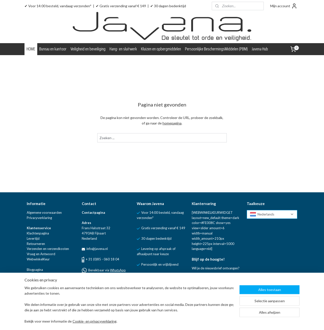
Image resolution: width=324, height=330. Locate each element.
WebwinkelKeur (38, 259)
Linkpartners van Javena (44, 280)
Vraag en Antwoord (41, 254)
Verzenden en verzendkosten (48, 249)
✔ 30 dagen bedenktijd (168, 6)
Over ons (33, 275)
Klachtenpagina (38, 233)
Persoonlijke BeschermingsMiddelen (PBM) (216, 49)
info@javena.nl (97, 249)
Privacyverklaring (39, 218)
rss (182, 321)
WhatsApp (118, 270)
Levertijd (33, 238)
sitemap (173, 321)
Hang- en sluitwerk (123, 49)
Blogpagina (35, 270)
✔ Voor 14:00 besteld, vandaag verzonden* (58, 6)
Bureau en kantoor (52, 49)
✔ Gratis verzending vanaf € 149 (121, 6)
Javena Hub (260, 49)
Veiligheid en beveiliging (88, 49)
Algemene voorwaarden (44, 213)
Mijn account (283, 6)
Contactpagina (93, 213)
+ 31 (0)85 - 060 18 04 (102, 259)
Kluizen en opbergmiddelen (161, 49)
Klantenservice (39, 228)
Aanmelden (205, 280)
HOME (30, 49)
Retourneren (36, 244)
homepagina (172, 123)
